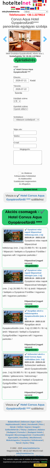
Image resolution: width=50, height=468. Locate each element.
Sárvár (13, 427)
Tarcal (18, 443)
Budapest (11, 432)
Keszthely (23, 438)
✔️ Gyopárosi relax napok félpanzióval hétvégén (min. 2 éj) (33, 273)
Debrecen (25, 422)
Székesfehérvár (12, 430)
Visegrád (9, 435)
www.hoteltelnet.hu (31, 448)
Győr (39, 422)
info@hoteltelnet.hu (25, 453)
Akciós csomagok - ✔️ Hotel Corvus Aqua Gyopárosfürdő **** (25, 217)
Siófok (20, 427)
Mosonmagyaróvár (23, 435)
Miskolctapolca (13, 440)
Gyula (25, 443)
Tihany (23, 430)
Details (44, 462)
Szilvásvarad (37, 440)
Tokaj (31, 443)
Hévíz (23, 424)
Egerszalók (13, 438)
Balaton (41, 430)
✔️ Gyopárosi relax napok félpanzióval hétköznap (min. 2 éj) (34, 232)
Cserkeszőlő (38, 435)
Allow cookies (40, 465)
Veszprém (25, 440)
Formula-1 (21, 432)
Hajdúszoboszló (13, 424)
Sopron (28, 427)
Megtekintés (31, 266)
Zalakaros (32, 430)
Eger (33, 422)
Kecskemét (33, 424)
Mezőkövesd (35, 438)
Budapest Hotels (35, 432)
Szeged (36, 427)
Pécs (41, 424)
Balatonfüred (13, 422)
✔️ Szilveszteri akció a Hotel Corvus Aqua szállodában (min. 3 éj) (35, 357)
